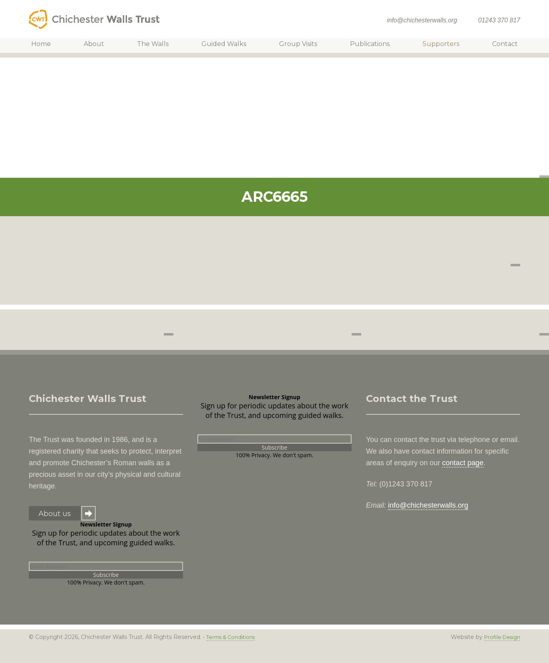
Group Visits (297, 45)
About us (54, 513)
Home (48, 45)
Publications (366, 45)
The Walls (156, 45)
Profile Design (500, 637)
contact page (462, 463)
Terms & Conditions (233, 637)
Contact (498, 45)
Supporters (435, 45)
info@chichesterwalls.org (422, 20)
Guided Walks (225, 45)
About (99, 45)
